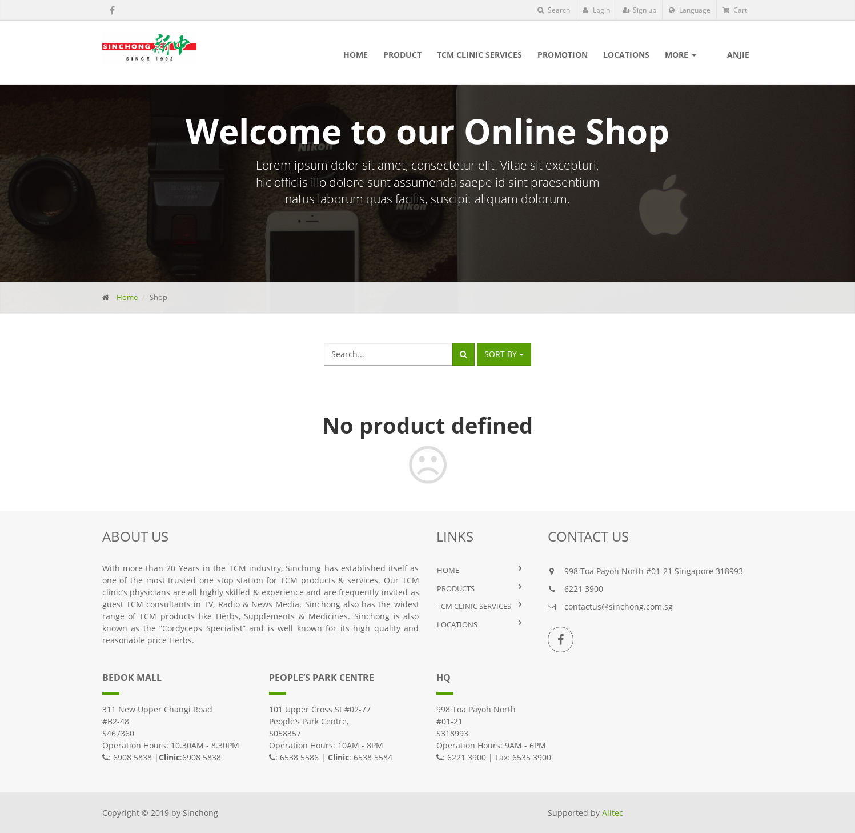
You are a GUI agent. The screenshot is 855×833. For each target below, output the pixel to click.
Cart (735, 10)
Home (127, 297)
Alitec (612, 812)
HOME (448, 570)
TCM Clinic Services (474, 606)
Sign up (639, 10)
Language (690, 10)
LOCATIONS (457, 624)
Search (553, 10)
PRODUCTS (456, 588)
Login (596, 10)
